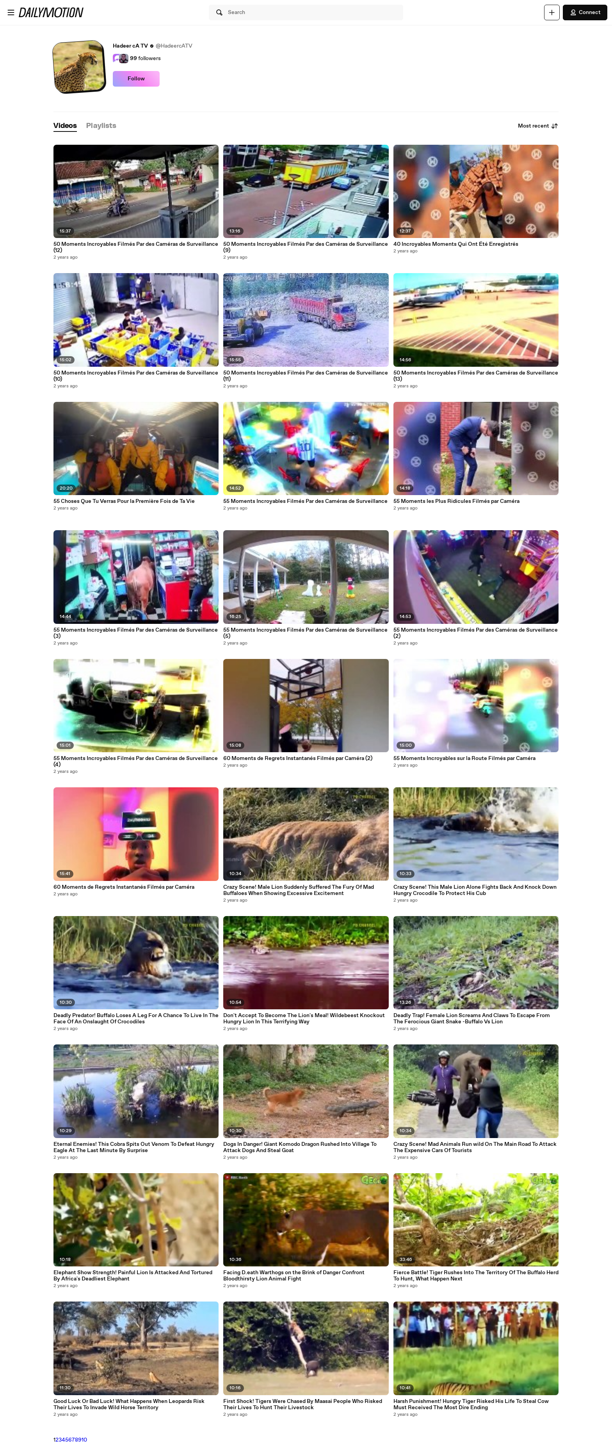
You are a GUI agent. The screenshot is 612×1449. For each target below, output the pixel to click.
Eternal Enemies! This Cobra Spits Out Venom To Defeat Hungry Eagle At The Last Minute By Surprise (133, 1147)
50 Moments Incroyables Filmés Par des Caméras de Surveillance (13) (475, 376)
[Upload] (552, 12)
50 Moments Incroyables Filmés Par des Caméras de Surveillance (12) (135, 247)
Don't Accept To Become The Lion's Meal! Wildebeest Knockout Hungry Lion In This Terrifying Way (304, 1018)
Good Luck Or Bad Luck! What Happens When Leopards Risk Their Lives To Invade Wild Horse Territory (129, 1404)
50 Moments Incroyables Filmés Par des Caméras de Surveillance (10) (135, 376)
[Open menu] (11, 12)
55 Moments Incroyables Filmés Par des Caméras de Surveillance (305, 501)
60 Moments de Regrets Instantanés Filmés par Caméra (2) (297, 758)
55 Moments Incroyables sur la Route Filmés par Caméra (464, 758)
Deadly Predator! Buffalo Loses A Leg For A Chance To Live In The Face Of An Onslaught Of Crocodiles (136, 1018)
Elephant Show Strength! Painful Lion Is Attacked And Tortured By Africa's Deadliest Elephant (132, 1276)
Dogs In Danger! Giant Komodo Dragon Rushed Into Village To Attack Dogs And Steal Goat (300, 1147)
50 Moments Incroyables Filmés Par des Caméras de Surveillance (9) (305, 247)
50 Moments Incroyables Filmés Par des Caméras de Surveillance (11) (305, 376)
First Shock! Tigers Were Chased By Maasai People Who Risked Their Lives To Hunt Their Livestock (302, 1404)
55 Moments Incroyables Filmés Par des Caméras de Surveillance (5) (305, 633)
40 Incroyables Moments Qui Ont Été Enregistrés (455, 244)
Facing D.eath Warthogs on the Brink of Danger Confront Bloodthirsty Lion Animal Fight (294, 1276)
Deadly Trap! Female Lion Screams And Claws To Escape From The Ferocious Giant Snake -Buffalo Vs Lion (471, 1018)
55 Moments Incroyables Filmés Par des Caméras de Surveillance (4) (135, 761)
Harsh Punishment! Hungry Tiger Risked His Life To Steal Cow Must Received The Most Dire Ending (471, 1404)
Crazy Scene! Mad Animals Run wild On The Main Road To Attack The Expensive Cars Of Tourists (475, 1147)
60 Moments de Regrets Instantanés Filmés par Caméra (123, 887)
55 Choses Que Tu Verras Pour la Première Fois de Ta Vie (124, 501)
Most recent (538, 126)
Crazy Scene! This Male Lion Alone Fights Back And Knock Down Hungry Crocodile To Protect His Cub (475, 890)
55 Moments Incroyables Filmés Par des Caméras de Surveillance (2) (475, 633)
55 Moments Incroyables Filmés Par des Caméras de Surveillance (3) (135, 633)
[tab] (65, 126)
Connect (585, 12)
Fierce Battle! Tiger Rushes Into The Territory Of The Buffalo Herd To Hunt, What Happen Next (476, 1276)
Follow (136, 78)
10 (84, 1440)
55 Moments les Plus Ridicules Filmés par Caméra (456, 501)
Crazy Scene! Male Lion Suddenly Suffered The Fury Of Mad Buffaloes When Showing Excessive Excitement (298, 890)
